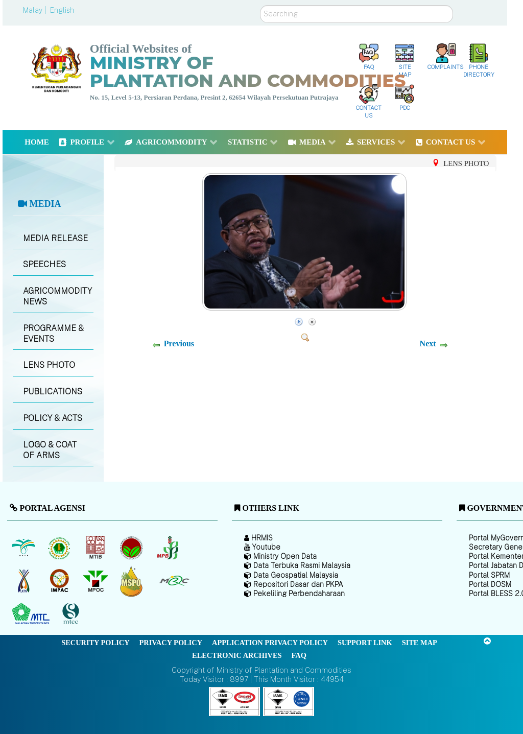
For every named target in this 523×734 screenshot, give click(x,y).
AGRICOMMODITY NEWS (57, 296)
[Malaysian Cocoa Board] (132, 547)
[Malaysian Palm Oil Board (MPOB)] (24, 547)
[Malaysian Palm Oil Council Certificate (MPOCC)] (132, 580)
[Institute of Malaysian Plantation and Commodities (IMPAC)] (60, 580)
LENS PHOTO (49, 365)
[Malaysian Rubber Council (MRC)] (174, 580)
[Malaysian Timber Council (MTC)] (32, 614)
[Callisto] (234, 701)
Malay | (35, 10)
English (62, 10)
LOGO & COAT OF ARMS (50, 450)
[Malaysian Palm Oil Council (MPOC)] (96, 580)
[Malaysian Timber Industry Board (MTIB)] (96, 547)
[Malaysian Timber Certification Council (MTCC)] (72, 613)
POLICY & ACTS (52, 418)
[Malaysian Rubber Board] (60, 547)
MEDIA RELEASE (55, 238)
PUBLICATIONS (52, 391)
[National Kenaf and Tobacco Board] (24, 580)
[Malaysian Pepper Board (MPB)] (168, 547)
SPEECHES (44, 264)
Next (428, 343)
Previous (179, 343)
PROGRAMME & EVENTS (53, 333)
